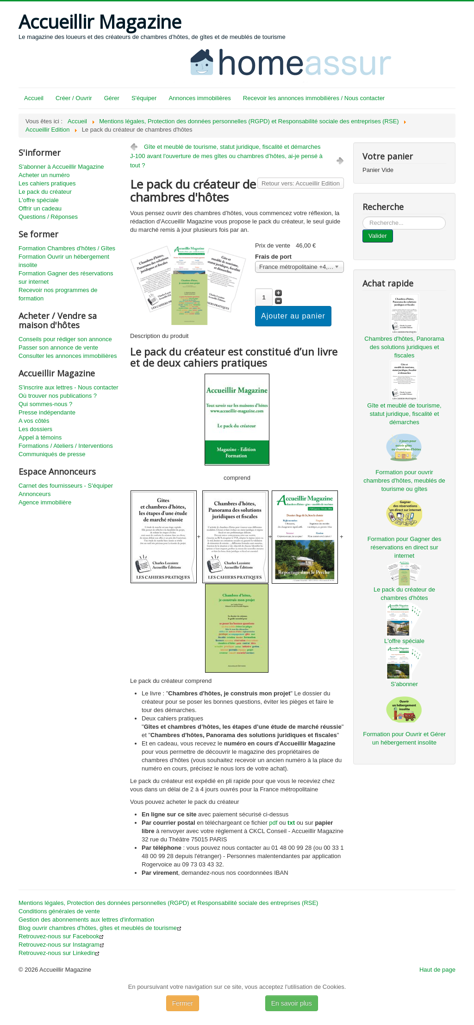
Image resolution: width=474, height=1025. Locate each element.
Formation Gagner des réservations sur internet (66, 277)
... (362, 216)
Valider (377, 235)
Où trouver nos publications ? (58, 395)
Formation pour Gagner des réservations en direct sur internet (405, 547)
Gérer (111, 98)
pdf (273, 822)
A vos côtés (34, 420)
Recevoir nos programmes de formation (58, 294)
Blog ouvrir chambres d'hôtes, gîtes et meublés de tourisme (100, 927)
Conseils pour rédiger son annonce (65, 339)
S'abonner (404, 684)
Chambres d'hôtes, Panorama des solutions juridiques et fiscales (404, 347)
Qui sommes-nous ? (45, 404)
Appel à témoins (40, 437)
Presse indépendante (47, 412)
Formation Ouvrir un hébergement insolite (64, 260)
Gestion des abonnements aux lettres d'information (86, 919)
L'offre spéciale (39, 200)
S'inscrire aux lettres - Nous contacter (68, 387)
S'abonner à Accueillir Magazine (61, 166)
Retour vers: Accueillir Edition (301, 183)
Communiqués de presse (52, 454)
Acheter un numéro (44, 175)
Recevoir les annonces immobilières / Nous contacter (314, 98)
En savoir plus (291, 1003)
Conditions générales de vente (59, 911)
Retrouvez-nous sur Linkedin (59, 952)
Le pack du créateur (45, 191)
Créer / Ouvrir (74, 98)
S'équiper (144, 98)
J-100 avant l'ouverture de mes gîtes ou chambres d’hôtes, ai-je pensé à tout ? (226, 161)
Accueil (34, 98)
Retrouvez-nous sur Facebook (61, 936)
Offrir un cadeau (40, 208)
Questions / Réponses (48, 216)
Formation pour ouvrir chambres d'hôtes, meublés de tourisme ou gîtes (404, 480)
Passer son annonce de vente (58, 347)
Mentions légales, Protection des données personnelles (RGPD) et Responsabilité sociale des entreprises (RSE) (168, 902)
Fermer (182, 1003)
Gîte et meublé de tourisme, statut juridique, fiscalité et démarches (232, 146)
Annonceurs (34, 493)
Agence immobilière (45, 502)
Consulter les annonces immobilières (68, 355)
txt (291, 822)
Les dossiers (35, 429)
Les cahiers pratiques (47, 183)
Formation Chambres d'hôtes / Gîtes (67, 248)
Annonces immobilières (199, 98)
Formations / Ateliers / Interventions (66, 445)
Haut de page (437, 969)
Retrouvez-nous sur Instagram (61, 944)
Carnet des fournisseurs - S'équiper (66, 485)
